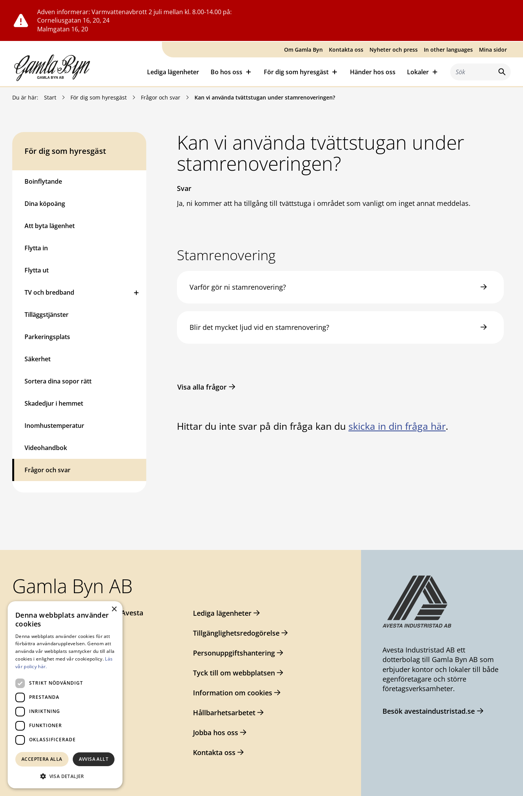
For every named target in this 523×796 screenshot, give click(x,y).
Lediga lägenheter (173, 72)
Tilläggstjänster (47, 314)
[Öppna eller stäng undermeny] (136, 292)
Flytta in (36, 248)
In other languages (448, 49)
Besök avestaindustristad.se (428, 711)
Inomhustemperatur (54, 425)
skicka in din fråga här (397, 425)
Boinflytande (43, 181)
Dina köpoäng (45, 203)
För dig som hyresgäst (98, 97)
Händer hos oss (373, 72)
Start (50, 97)
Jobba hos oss (215, 732)
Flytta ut (37, 270)
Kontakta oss (346, 49)
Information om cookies (232, 692)
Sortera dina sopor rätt (58, 381)
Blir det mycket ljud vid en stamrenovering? (259, 327)
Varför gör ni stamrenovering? (238, 287)
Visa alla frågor (202, 386)
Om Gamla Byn (303, 49)
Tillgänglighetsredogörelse (236, 633)
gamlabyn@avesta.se (59, 643)
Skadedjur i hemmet (54, 403)
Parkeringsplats (47, 337)
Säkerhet (38, 359)
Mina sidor (493, 49)
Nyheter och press (393, 49)
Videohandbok (46, 448)
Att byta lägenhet (50, 226)
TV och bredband (49, 292)
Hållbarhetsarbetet (224, 712)
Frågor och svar (160, 97)
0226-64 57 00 (47, 627)
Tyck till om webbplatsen (234, 672)
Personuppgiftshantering (234, 652)
